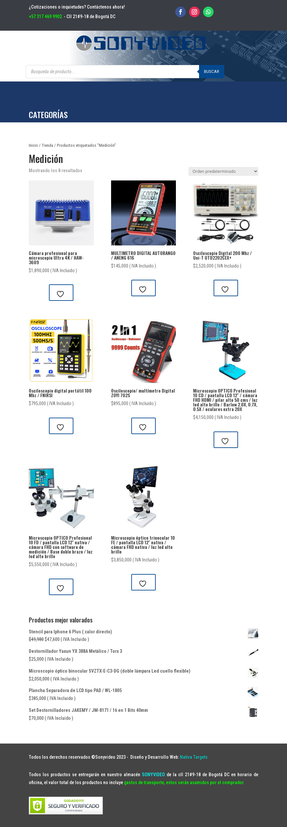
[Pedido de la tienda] (223, 171)
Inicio (33, 145)
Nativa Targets (194, 757)
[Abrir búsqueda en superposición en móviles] (125, 71)
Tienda (47, 145)
